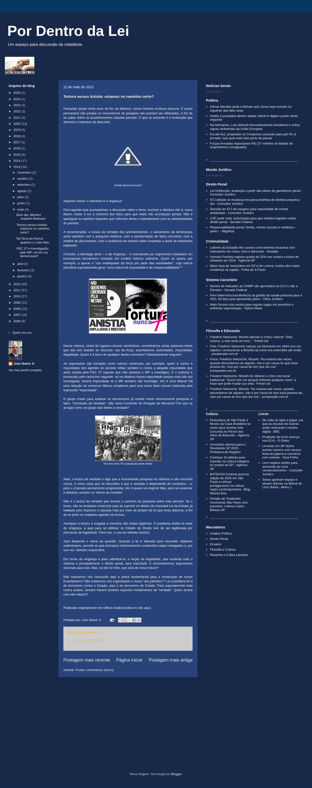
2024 (17, 99)
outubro (23, 178)
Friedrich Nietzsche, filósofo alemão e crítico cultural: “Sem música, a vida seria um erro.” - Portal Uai (251, 339)
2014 (17, 161)
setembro (24, 184)
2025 (17, 93)
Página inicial (129, 660)
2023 (17, 105)
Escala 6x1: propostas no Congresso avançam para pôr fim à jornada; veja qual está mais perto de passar (253, 136)
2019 (17, 130)
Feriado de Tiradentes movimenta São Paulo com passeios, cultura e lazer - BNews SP (229, 504)
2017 (17, 142)
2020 (17, 124)
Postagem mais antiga (171, 660)
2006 (17, 321)
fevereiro (23, 270)
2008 (17, 309)
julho (21, 197)
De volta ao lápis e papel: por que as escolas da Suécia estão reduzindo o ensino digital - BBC (282, 425)
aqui (147, 608)
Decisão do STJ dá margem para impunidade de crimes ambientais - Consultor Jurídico (249, 211)
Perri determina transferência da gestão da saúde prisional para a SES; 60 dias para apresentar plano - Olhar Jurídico (256, 297)
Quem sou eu (21, 332)
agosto (22, 191)
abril (20, 264)
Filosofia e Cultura (222, 549)
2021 (17, 117)
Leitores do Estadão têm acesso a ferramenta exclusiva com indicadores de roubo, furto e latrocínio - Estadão (252, 249)
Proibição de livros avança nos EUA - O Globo (280, 439)
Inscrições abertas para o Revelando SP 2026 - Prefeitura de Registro (227, 448)
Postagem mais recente (86, 660)
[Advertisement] (156, 731)
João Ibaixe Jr (24, 363)
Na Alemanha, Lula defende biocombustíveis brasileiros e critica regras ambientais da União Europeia (255, 127)
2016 (17, 148)
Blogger (176, 774)
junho (21, 203)
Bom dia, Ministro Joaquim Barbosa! (31, 217)
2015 (17, 154)
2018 (17, 136)
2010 (17, 296)
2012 (17, 284)
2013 (17, 167)
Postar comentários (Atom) (95, 670)
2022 (17, 111)
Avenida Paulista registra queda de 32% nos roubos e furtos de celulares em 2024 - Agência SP (254, 259)
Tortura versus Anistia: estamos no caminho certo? (32, 228)
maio (21, 209)
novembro (24, 172)
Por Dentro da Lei (68, 31)
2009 (17, 302)
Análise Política (221, 533)
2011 (17, 290)
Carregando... (215, 91)
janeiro (22, 276)
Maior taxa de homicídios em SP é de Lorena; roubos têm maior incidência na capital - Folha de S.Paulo (255, 268)
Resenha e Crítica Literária (229, 555)
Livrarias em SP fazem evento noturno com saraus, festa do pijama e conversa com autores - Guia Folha (282, 451)
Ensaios (215, 544)
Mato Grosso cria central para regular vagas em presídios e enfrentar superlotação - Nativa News (251, 306)
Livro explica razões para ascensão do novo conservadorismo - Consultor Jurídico (282, 468)
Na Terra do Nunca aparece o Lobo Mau (32, 240)
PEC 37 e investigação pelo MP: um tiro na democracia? (32, 252)
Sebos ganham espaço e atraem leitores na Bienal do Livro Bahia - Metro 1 (282, 483)
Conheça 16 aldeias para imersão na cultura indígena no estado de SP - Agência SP (229, 463)
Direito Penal (219, 539)
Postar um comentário (88, 640)
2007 (17, 315)
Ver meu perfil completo (25, 370)
